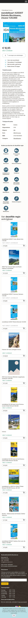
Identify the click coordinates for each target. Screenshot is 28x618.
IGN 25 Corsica (17, 133)
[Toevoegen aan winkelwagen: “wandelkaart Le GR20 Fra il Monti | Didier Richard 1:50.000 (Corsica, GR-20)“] (24, 492)
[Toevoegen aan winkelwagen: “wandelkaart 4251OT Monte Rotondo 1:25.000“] (24, 328)
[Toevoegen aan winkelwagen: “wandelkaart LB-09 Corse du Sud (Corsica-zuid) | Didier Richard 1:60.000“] (24, 465)
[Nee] (26, 612)
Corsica (15, 124)
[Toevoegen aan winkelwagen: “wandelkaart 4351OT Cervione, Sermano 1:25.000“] (24, 301)
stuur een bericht (22, 602)
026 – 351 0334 (5, 560)
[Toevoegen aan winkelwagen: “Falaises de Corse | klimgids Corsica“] (24, 356)
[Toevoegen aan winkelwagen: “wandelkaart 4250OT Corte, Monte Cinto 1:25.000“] (24, 245)
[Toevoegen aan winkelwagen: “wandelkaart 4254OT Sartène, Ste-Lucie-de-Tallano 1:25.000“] (24, 547)
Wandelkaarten (17, 138)
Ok (14, 615)
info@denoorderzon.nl (6, 562)
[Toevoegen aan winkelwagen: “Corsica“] (24, 438)
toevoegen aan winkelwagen (14, 55)
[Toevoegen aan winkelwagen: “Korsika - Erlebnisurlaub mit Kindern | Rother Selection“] (24, 520)
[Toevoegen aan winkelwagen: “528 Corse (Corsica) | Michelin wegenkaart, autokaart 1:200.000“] (24, 383)
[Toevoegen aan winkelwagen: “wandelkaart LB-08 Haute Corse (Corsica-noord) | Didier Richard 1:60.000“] (24, 410)
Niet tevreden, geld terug (14, 64)
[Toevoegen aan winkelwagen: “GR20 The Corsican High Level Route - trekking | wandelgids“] (24, 273)
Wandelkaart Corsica (7, 10)
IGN (14, 130)
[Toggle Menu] (26, 1)
